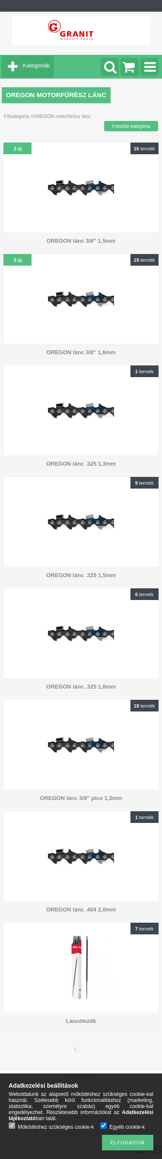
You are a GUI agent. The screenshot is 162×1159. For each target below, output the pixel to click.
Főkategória (16, 116)
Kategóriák (36, 65)
